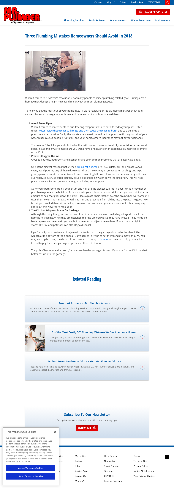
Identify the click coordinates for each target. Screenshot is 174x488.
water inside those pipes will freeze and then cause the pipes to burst (78, 130)
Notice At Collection (143, 471)
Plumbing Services (74, 20)
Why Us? (111, 2)
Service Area (137, 2)
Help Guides (110, 456)
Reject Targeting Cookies (31, 476)
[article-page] (142, 308)
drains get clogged (87, 167)
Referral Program (113, 481)
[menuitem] (98, 2)
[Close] (55, 432)
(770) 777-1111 (155, 2)
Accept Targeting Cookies (30, 468)
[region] (30, 456)
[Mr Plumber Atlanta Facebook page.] (167, 457)
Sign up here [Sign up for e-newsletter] (87, 427)
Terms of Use (140, 461)
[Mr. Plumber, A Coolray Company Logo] (22, 15)
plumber (104, 239)
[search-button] (167, 2)
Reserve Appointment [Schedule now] (153, 11)
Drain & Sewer (97, 20)
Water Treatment (141, 20)
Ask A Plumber (111, 466)
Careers (98, 2)
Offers (123, 2)
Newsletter (109, 461)
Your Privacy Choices (144, 476)
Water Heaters (118, 20)
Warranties (80, 456)
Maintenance (162, 20)
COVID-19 (109, 476)
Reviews (79, 461)
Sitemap (108, 471)
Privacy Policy (140, 466)
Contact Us (80, 476)
